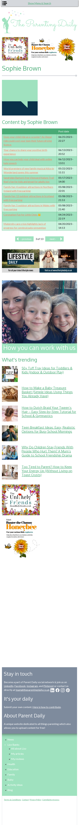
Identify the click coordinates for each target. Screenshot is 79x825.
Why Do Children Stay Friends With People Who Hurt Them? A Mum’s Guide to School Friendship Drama (47, 451)
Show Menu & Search (39, 3)
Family (11, 774)
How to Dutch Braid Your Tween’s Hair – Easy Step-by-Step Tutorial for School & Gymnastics (49, 411)
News (10, 739)
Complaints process (50, 799)
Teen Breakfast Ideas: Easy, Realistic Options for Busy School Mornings (48, 429)
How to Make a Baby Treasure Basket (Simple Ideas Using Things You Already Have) (47, 392)
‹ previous (26, 238)
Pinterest (48, 685)
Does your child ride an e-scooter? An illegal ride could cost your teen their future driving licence (28, 140)
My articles (17, 753)
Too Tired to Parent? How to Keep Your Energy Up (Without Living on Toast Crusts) (47, 471)
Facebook (20, 685)
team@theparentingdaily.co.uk (32, 689)
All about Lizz (18, 748)
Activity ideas (15, 784)
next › (53, 238)
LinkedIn (8, 685)
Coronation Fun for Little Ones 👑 (22, 214)
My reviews (17, 758)
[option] (39, 48)
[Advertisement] (39, 609)
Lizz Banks (13, 744)
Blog (10, 789)
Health (11, 764)
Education (13, 769)
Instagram (32, 685)
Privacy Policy (35, 799)
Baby (10, 779)
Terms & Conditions (12, 799)
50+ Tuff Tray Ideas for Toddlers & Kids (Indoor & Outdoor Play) (47, 370)
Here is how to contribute (46, 707)
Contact (25, 799)
